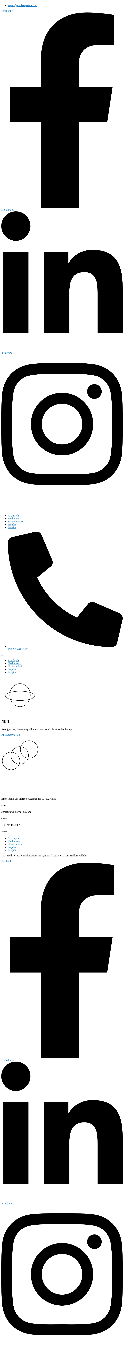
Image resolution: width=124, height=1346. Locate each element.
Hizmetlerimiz (15, 521)
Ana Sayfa (13, 515)
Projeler (12, 524)
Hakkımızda (14, 518)
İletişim (12, 527)
